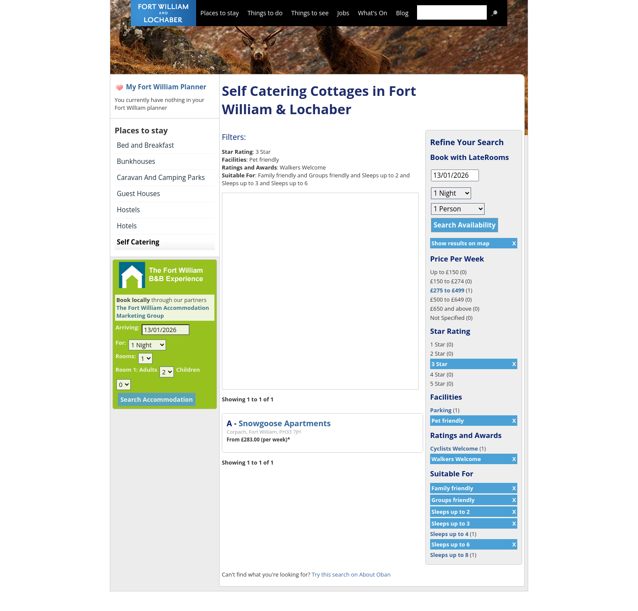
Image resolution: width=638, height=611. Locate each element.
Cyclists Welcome (454, 448)
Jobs (343, 13)
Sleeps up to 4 (449, 534)
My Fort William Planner (166, 87)
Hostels (128, 209)
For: (120, 342)
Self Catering (138, 242)
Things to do (265, 13)
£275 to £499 (447, 290)
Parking (440, 410)
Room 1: (126, 369)
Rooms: (125, 356)
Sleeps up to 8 (449, 555)
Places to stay (219, 13)
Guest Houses (138, 193)
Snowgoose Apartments (284, 423)
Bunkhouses (136, 161)
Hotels (127, 226)
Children (188, 369)
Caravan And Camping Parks (161, 177)
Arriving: (127, 327)
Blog (402, 13)
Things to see (310, 13)
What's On (372, 13)
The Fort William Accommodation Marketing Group (162, 311)
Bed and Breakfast (145, 145)
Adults (148, 369)
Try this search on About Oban (351, 574)
